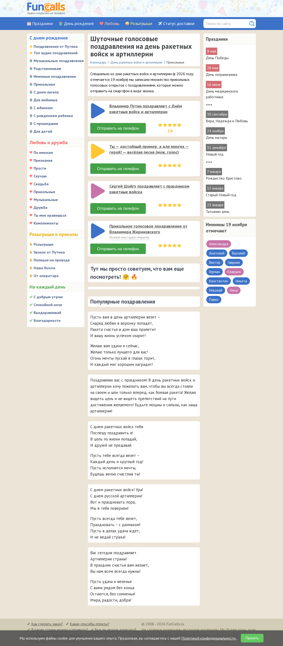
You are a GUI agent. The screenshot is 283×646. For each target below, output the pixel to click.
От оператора (46, 275)
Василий (238, 253)
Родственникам (47, 68)
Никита (241, 281)
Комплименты (46, 223)
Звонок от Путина (49, 252)
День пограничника (221, 74)
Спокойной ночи (48, 304)
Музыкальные (46, 199)
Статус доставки (178, 23)
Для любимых (45, 100)
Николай (215, 290)
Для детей (43, 131)
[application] (98, 111)
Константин (218, 281)
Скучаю (40, 176)
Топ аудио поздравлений (56, 52)
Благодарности (47, 320)
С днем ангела (46, 92)
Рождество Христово (224, 178)
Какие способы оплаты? (89, 623)
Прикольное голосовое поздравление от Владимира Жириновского (148, 228)
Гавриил (234, 262)
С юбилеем (43, 107)
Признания (43, 160)
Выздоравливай (47, 312)
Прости (40, 168)
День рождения (79, 23)
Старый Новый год (221, 194)
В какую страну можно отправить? (59, 629)
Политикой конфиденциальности (209, 638)
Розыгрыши (141, 23)
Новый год (214, 154)
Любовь (112, 23)
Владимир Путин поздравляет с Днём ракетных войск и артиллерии (145, 108)
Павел (213, 299)
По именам (43, 152)
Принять (252, 638)
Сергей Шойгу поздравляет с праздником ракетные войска (149, 189)
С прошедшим (46, 123)
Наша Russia (44, 267)
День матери (216, 137)
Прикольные (44, 84)
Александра (218, 244)
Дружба (40, 207)
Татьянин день (217, 211)
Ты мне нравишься (50, 215)
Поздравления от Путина (56, 46)
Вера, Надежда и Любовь (227, 120)
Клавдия (234, 271)
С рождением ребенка (53, 115)
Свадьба (41, 183)
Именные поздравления (55, 76)
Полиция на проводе (52, 260)
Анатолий (216, 253)
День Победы (217, 57)
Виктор (214, 262)
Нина (234, 290)
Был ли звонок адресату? (115, 629)
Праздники (42, 23)
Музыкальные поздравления (59, 60)
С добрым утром (48, 296)
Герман (214, 271)
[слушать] (98, 110)
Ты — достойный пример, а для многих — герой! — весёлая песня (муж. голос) (149, 149)
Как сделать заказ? (47, 623)
